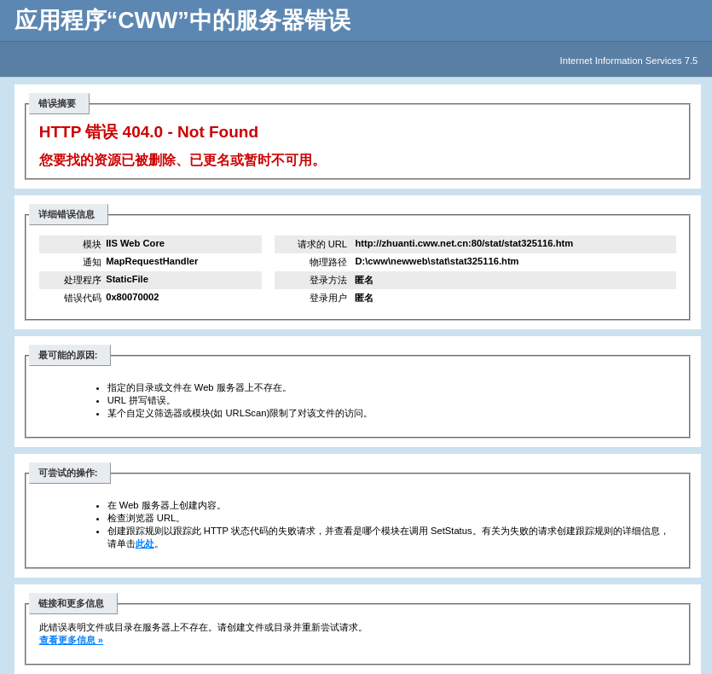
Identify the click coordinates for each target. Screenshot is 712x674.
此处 (145, 543)
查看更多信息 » (71, 640)
